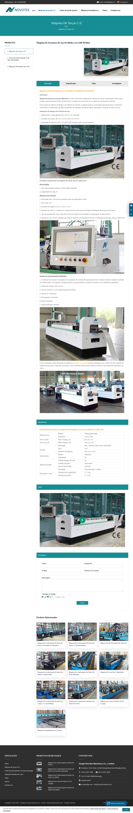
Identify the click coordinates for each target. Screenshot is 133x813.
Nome (44, 563)
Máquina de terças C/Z (48, 11)
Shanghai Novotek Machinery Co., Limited (33, 803)
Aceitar (126, 809)
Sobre (7, 763)
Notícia (7, 781)
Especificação (71, 83)
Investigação (116, 83)
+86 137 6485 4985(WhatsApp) (91, 776)
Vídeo (105, 11)
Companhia (88, 563)
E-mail (44, 570)
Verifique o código (49, 594)
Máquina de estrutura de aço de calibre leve (54, 98)
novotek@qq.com (109, 2)
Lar (34, 11)
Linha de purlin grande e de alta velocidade (70, 11)
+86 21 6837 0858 (87, 772)
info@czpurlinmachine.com (103, 784)
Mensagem (46, 578)
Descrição (48, 83)
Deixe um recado (115, 803)
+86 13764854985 (20, 2)
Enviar (82, 603)
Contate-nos (115, 10)
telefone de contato (91, 570)
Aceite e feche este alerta (97, 808)
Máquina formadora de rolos (91, 11)
